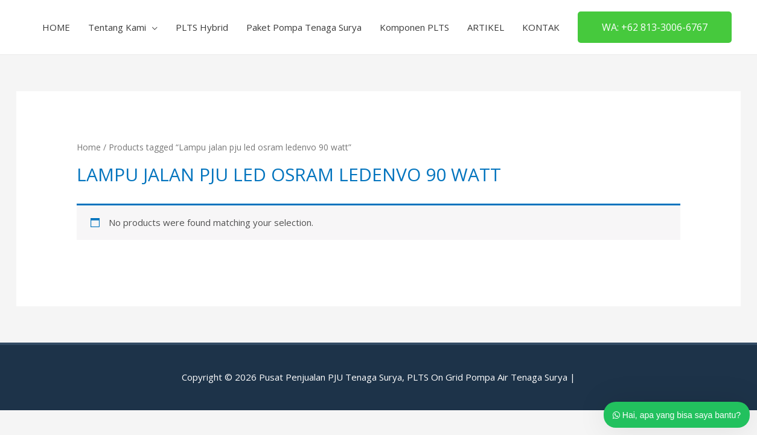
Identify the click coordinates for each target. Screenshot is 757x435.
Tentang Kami (117, 27)
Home (89, 147)
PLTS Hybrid (202, 27)
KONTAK (541, 27)
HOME (56, 27)
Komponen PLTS (414, 27)
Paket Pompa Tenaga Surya (304, 27)
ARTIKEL (485, 27)
